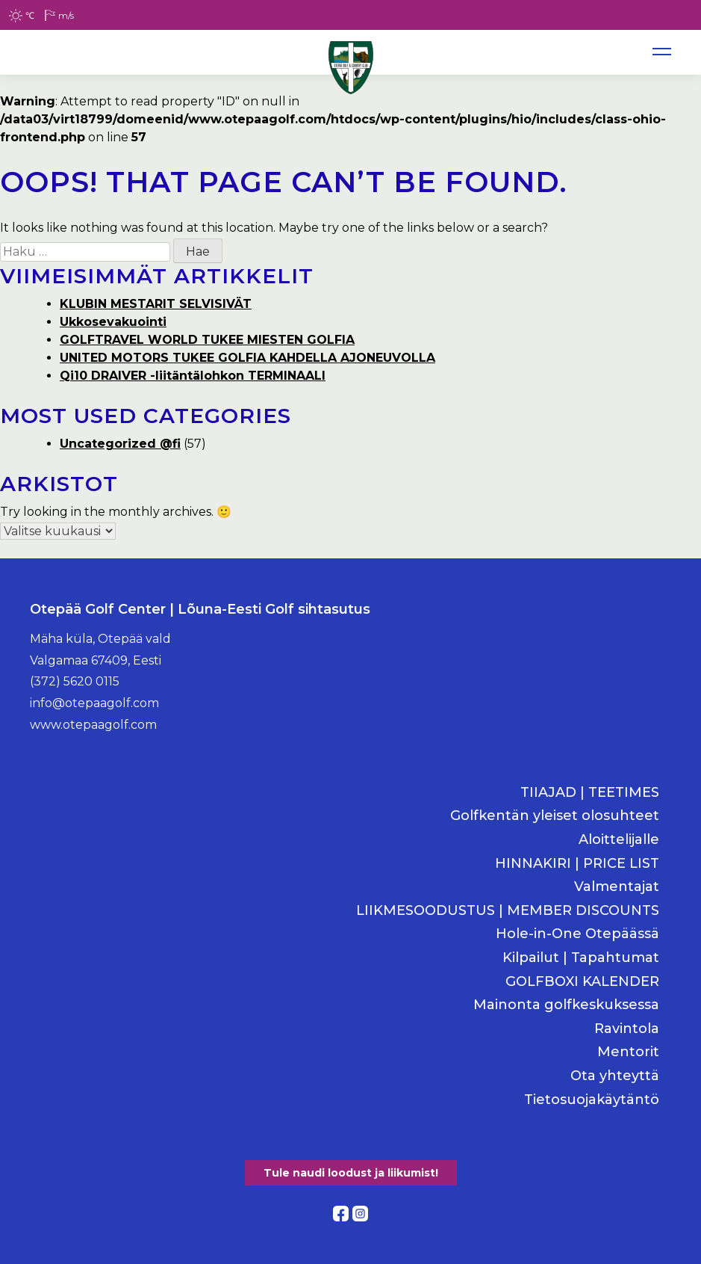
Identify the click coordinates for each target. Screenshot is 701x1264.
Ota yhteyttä (614, 1076)
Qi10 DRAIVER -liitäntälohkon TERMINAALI (192, 376)
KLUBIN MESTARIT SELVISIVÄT (156, 304)
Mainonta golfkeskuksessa (566, 1005)
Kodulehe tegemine (351, 1231)
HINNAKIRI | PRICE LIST (577, 864)
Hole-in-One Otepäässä (577, 934)
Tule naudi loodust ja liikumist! (351, 1173)
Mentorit (628, 1052)
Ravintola (626, 1029)
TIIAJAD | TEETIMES (589, 793)
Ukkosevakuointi (113, 322)
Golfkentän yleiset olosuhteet (554, 816)
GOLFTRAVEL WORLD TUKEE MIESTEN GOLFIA (207, 340)
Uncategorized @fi (120, 444)
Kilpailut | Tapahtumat (580, 958)
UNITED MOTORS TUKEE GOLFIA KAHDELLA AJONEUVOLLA (247, 358)
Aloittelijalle (619, 840)
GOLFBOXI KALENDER (582, 982)
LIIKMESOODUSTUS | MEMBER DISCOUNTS (507, 911)
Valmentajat (616, 887)
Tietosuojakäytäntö (591, 1100)
